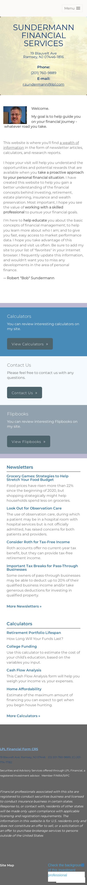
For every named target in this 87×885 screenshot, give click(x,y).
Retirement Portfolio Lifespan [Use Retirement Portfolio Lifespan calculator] (34, 633)
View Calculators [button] (28, 344)
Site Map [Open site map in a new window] (7, 865)
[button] (72, 8)
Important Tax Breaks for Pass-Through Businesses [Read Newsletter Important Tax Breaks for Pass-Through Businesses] (42, 568)
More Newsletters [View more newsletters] (24, 606)
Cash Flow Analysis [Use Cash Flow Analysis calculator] (24, 670)
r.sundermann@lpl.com (43, 84)
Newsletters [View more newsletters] (20, 467)
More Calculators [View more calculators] (23, 716)
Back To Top (70, 880)
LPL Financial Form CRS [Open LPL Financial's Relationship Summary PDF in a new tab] (19, 749)
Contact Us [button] (22, 393)
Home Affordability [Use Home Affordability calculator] (24, 689)
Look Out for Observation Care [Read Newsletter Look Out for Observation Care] (34, 508)
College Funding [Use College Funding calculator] (22, 646)
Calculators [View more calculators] (19, 623)
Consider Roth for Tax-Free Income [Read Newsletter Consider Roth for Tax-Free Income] (38, 542)
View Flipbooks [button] (26, 442)
